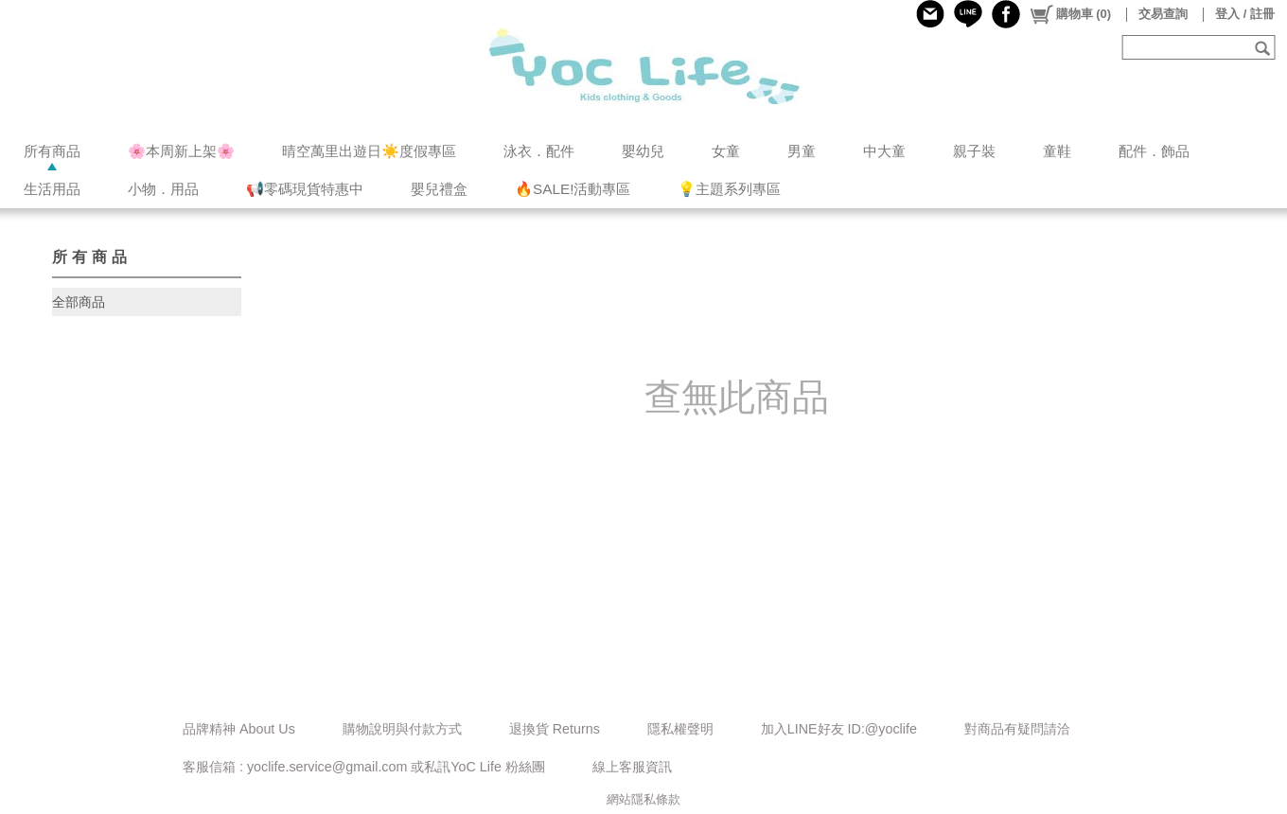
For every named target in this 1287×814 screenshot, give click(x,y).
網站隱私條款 (643, 799)
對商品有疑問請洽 (1017, 728)
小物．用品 (163, 189)
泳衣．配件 (538, 151)
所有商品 (52, 151)
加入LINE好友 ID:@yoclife (839, 728)
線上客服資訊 (632, 766)
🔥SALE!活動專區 (572, 189)
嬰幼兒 (643, 151)
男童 (801, 151)
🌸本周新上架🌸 (181, 151)
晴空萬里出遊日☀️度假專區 (369, 151)
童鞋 (1057, 151)
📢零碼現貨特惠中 (304, 189)
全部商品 (78, 302)
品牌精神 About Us (239, 728)
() (1070, 14)
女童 (726, 151)
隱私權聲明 (680, 728)
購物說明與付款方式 (402, 728)
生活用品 (52, 189)
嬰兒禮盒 (439, 189)
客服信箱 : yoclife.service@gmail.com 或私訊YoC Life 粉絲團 (364, 766)
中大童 (884, 151)
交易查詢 (1163, 14)
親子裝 (974, 151)
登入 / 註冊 (1245, 14)
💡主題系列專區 (729, 189)
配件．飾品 (1154, 151)
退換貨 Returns (554, 728)
